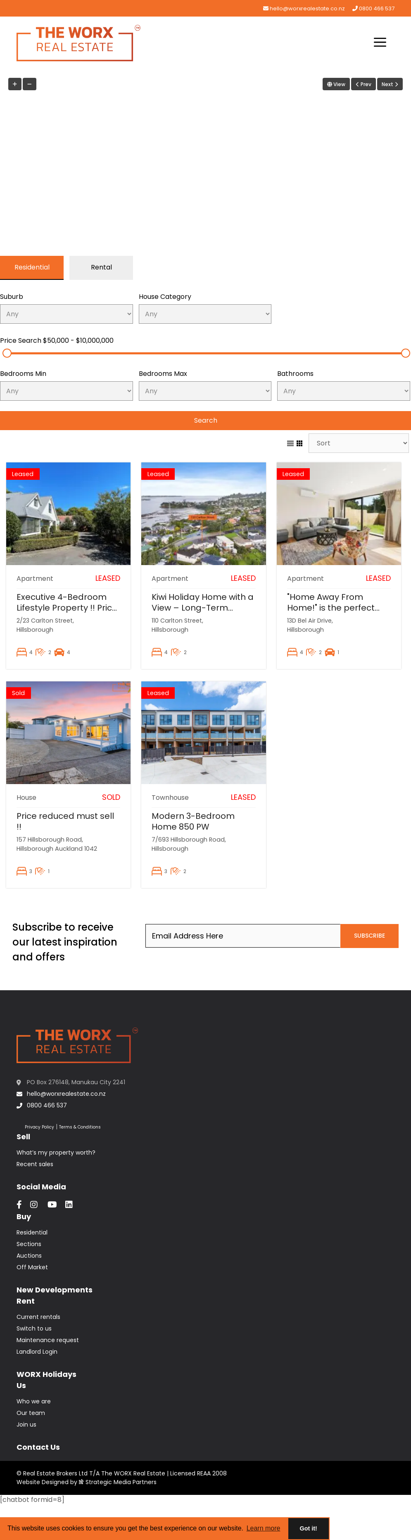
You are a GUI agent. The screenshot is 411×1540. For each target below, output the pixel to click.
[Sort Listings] (359, 443)
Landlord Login (37, 1352)
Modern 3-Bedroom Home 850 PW (193, 821)
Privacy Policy (39, 1127)
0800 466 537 (373, 8)
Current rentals (38, 1317)
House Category (165, 296)
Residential (32, 1232)
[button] (380, 43)
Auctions (29, 1255)
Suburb (11, 296)
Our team (31, 1413)
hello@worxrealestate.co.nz (304, 8)
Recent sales (35, 1164)
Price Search (57, 340)
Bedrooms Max (163, 373)
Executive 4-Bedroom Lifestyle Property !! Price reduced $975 (67, 607)
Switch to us (34, 1328)
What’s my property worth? (56, 1152)
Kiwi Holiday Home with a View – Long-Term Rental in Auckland (203, 607)
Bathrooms (295, 373)
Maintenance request (48, 1340)
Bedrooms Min (23, 373)
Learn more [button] (263, 1528)
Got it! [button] (308, 1528)
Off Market (32, 1267)
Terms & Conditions (80, 1127)
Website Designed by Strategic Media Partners (87, 1482)
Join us (26, 1424)
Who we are (34, 1401)
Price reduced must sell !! (65, 821)
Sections (29, 1244)
